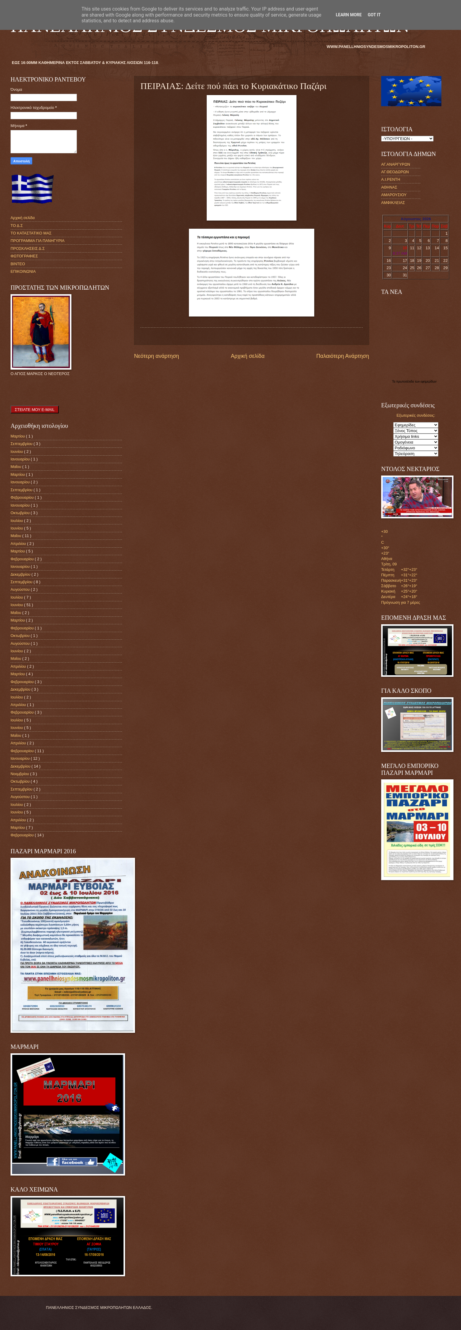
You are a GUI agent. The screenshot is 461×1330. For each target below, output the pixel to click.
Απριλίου (19, 543)
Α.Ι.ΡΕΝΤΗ (390, 179)
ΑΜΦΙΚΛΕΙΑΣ (393, 202)
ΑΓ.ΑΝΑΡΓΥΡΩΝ (395, 164)
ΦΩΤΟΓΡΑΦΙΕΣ (24, 256)
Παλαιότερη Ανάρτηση (342, 356)
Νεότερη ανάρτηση (156, 356)
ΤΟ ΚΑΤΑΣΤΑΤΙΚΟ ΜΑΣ (31, 233)
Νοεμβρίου (20, 774)
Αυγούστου (21, 589)
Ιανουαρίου (21, 459)
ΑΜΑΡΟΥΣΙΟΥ (393, 194)
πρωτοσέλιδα (405, 381)
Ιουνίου (17, 451)
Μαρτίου (18, 436)
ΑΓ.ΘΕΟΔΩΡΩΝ (395, 172)
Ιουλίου (17, 520)
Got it (374, 14)
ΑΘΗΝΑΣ (389, 187)
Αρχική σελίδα (248, 356)
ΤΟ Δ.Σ (17, 225)
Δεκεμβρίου (21, 574)
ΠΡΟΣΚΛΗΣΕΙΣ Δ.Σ (28, 248)
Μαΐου (16, 466)
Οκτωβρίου (21, 513)
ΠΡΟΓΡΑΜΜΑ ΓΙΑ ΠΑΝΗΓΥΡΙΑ (37, 240)
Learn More (349, 14)
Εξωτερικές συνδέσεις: (416, 415)
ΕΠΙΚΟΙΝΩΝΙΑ (23, 271)
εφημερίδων (429, 381)
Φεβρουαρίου (23, 497)
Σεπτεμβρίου (22, 443)
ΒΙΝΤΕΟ (18, 264)
